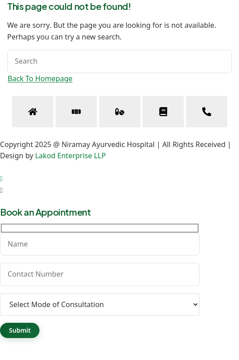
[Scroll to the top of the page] (1, 178)
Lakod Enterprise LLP (70, 155)
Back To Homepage (40, 78)
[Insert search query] (119, 61)
